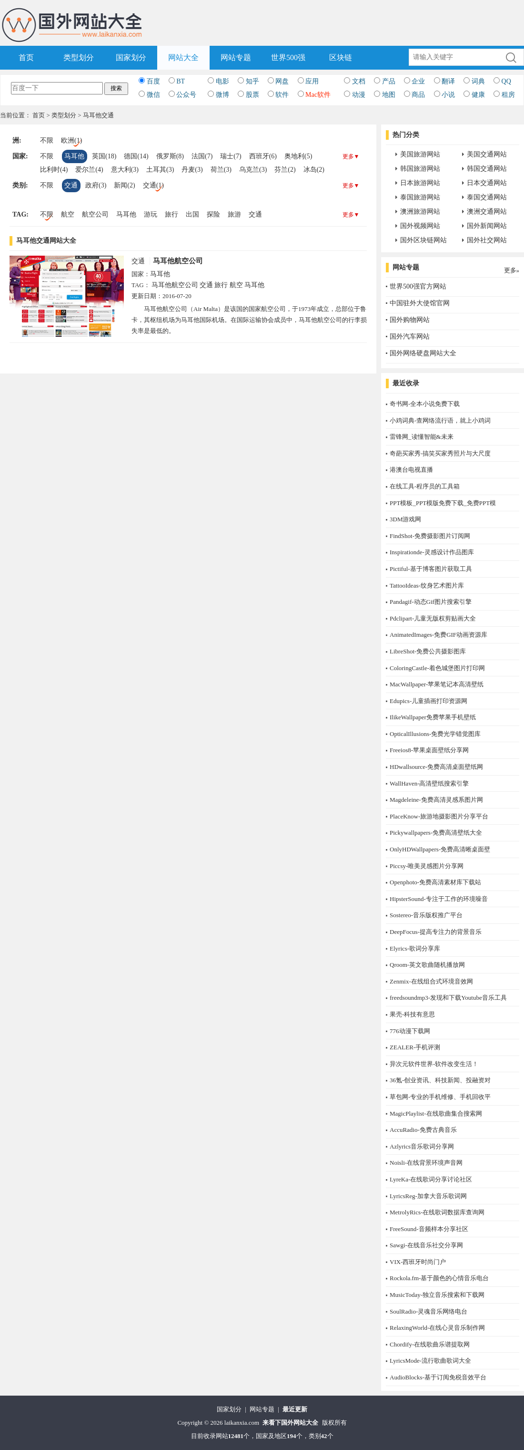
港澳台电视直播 (411, 469)
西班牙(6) (263, 156)
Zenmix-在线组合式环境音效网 (431, 981)
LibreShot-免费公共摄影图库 (428, 651)
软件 (282, 94)
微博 (222, 94)
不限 (46, 140)
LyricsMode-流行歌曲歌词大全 (430, 1360)
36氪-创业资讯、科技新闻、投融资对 (440, 1080)
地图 (388, 94)
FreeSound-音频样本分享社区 (429, 1228)
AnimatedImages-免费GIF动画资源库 (438, 634)
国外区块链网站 (423, 240)
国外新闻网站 (487, 225)
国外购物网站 (410, 319)
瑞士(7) (230, 156)
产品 (388, 81)
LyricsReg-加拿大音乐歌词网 (428, 1196)
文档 (358, 81)
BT (180, 81)
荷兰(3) (221, 169)
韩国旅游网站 (420, 168)
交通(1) (153, 185)
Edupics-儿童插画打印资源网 (428, 700)
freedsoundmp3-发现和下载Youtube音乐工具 (448, 997)
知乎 (252, 81)
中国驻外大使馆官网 (420, 303)
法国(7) (201, 156)
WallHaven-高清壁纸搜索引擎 (429, 783)
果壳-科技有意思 (412, 1014)
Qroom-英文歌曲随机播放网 (427, 964)
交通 (71, 185)
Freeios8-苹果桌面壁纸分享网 (429, 750)
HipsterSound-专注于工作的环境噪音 (439, 898)
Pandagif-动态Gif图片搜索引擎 (431, 601)
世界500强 (288, 57)
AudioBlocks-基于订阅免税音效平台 (438, 1377)
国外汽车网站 (410, 336)
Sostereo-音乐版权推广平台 (426, 915)
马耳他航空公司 (178, 261)
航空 (67, 214)
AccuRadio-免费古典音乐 (423, 1129)
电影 (222, 81)
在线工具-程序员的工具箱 (425, 486)
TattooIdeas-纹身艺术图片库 (427, 585)
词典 (478, 81)
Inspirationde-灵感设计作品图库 (432, 552)
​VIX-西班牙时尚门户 (418, 1261)
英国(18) (104, 156)
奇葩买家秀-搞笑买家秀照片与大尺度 (440, 453)
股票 (252, 94)
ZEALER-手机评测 (415, 1047)
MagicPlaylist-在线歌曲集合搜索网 (436, 1113)
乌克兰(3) (253, 169)
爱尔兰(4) (89, 169)
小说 (448, 94)
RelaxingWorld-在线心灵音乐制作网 (437, 1327)
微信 (153, 94)
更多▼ (351, 156)
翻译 (448, 81)
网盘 (282, 81)
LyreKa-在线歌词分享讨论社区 (431, 1179)
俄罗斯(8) (170, 156)
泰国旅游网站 (420, 197)
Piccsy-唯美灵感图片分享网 (427, 866)
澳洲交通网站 (487, 211)
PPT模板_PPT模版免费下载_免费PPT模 (443, 503)
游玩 (150, 214)
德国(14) (136, 156)
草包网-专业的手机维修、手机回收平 (440, 1096)
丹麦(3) (191, 169)
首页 (26, 57)
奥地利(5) (298, 156)
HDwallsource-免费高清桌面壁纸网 (436, 766)
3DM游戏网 (405, 519)
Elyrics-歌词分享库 (415, 948)
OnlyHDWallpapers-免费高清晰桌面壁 (440, 849)
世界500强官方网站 (418, 286)
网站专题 (236, 57)
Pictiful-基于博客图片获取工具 (431, 568)
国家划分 (131, 57)
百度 (153, 81)
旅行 (171, 214)
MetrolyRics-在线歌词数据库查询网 (437, 1212)
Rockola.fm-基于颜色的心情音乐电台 (439, 1278)
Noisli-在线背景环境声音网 (426, 1162)
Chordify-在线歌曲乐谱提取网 (430, 1344)
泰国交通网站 (487, 197)
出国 (192, 214)
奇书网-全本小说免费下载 (425, 403)
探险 (213, 214)
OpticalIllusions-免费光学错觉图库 (435, 733)
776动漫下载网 (410, 1031)
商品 (418, 94)
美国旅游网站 (420, 154)
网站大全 (183, 57)
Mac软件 (318, 94)
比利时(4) (54, 169)
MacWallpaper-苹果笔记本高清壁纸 (437, 684)
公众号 (186, 94)
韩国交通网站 (487, 168)
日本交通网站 (487, 182)
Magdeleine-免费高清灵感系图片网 (436, 799)
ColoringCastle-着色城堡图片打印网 (437, 668)
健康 (478, 94)
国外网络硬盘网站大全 (423, 353)
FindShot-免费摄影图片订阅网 (430, 535)
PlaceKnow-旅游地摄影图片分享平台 (439, 816)
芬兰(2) (284, 169)
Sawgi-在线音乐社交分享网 (426, 1245)
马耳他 (74, 156)
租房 (508, 94)
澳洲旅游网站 (420, 211)
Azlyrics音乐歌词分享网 (422, 1146)
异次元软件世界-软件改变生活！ (434, 1063)
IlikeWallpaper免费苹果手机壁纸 (433, 717)
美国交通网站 (487, 154)
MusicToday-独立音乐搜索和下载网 (437, 1294)
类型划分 (78, 57)
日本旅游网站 (420, 182)
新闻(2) (124, 185)
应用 (312, 81)
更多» (512, 270)
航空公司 (95, 214)
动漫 (358, 94)
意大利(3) (125, 169)
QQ (506, 81)
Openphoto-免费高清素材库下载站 (435, 882)
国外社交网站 (487, 240)
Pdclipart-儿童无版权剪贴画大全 (433, 618)
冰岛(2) (313, 169)
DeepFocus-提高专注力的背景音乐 (436, 931)
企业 (418, 81)
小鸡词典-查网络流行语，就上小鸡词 (440, 420)
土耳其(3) (160, 169)
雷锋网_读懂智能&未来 (421, 436)
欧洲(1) (71, 140)
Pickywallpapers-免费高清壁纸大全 (436, 832)
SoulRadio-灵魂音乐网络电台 (428, 1311)
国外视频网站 (420, 225)
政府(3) (95, 185)
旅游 (234, 214)
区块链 (340, 57)
